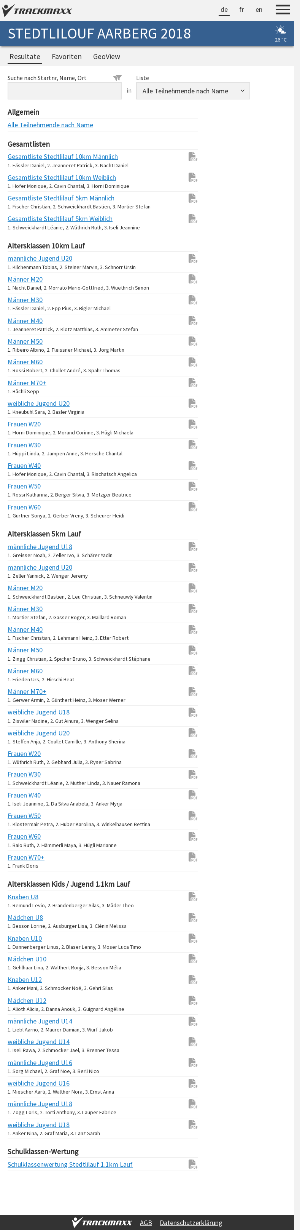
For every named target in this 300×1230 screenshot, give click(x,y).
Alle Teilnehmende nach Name (23, 124)
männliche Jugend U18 (23, 546)
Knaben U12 (23, 979)
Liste (142, 78)
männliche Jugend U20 (23, 258)
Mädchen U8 (23, 917)
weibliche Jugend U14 (23, 1041)
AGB (146, 1222)
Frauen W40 (23, 465)
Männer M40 (23, 320)
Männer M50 (23, 341)
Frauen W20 (23, 424)
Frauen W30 (23, 444)
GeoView (106, 56)
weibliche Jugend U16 (23, 1083)
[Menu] (282, 10)
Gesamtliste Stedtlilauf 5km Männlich (23, 198)
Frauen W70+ (23, 857)
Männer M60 (23, 361)
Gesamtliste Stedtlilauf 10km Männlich (23, 156)
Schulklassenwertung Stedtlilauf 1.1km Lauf (23, 1164)
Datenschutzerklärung (191, 1222)
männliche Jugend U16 (23, 1062)
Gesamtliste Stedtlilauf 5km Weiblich (23, 218)
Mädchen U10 (23, 959)
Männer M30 (23, 299)
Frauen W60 (23, 507)
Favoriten (67, 56)
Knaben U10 (23, 938)
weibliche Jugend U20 (23, 403)
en (259, 9)
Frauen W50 (23, 486)
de (224, 9)
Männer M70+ (23, 382)
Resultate (25, 56)
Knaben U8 (23, 896)
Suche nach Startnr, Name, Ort (65, 78)
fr (241, 9)
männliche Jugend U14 (23, 1021)
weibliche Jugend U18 (23, 712)
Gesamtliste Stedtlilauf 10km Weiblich (23, 177)
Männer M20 (23, 279)
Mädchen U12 (23, 1000)
